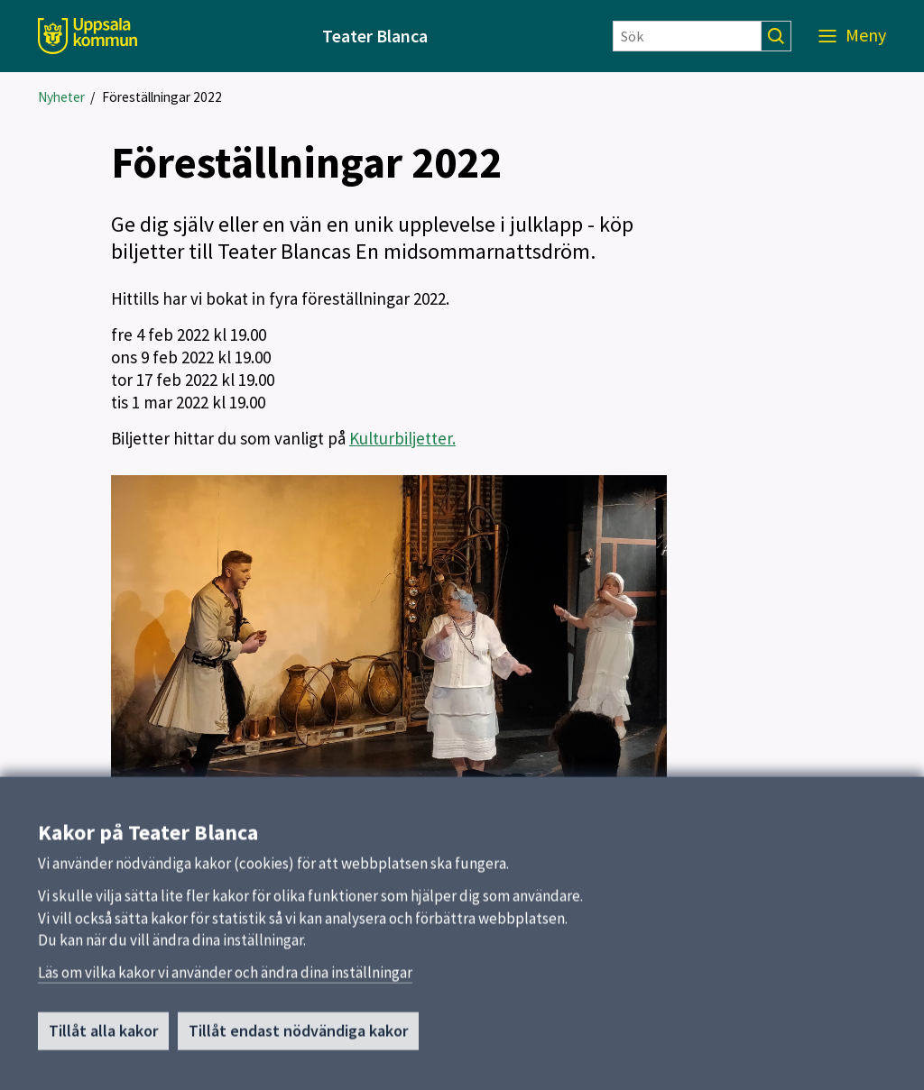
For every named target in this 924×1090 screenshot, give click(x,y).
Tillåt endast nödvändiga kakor (298, 1040)
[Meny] (852, 36)
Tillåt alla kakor (103, 1040)
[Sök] (687, 36)
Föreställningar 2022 (162, 96)
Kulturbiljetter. (402, 438)
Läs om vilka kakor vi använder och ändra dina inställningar (225, 982)
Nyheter (61, 96)
